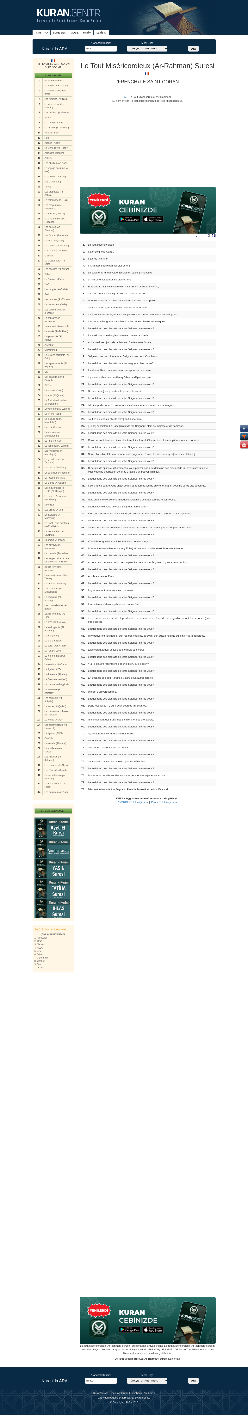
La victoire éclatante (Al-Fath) (57, 357)
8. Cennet (39, 961)
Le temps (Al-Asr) (54, 719)
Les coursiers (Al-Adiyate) (54, 700)
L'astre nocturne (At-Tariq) (55, 615)
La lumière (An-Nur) (55, 213)
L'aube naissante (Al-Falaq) (55, 785)
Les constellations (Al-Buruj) (56, 607)
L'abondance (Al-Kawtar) (53, 750)
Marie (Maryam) (53, 181)
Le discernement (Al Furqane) (55, 220)
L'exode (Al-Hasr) (54, 427)
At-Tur (48, 385)
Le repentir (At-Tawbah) (57, 127)
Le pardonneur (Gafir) (56, 304)
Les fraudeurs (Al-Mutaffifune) (54, 590)
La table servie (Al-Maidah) (54, 106)
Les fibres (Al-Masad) (56, 770)
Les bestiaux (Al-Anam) (57, 112)
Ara (193, 48)
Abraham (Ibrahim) (54, 153)
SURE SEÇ (59, 32)
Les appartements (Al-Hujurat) (56, 365)
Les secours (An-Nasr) (56, 765)
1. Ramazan (40, 937)
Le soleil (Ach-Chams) (56, 645)
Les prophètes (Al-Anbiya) (54, 193)
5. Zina (38, 951)
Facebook (136, 1393)
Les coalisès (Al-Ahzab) (57, 269)
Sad (47, 294)
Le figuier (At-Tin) (53, 669)
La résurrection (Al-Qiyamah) (54, 533)
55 (125, 96)
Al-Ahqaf (49, 345)
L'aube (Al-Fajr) (52, 635)
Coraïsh (49, 738)
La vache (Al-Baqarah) (56, 85)
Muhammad (51, 350)
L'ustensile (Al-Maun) (55, 743)
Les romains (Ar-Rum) (56, 250)
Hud (47, 138)
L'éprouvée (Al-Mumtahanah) (52, 434)
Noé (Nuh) (50, 504)
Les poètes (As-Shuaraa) (53, 229)
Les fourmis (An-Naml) (56, 235)
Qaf (46, 372)
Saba (47, 274)
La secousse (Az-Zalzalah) (54, 691)
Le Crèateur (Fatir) (54, 279)
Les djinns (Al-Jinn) (54, 509)
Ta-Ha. (48, 186)
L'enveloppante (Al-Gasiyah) (55, 629)
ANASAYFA (41, 32)
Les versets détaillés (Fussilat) (55, 311)
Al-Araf (48, 117)
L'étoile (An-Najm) (54, 390)
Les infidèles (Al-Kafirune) (53, 758)
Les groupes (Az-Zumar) (57, 299)
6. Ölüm (38, 954)
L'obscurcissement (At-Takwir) (56, 577)
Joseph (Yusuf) (52, 143)
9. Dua (37, 964)
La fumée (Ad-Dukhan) (56, 331)
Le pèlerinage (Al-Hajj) (56, 200)
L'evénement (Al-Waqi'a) (57, 408)
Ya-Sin (48, 284)
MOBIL (74, 32)
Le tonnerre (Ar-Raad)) (56, 148)
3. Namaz (39, 944)
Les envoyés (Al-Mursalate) (53, 547)
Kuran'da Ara (100, 1393)
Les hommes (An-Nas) (56, 792)
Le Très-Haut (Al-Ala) (55, 622)
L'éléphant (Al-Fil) (54, 733)
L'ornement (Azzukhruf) (57, 326)
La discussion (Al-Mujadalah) (54, 421)
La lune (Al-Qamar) (54, 395)
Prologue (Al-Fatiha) (55, 80)
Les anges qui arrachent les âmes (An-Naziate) (57, 560)
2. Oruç (38, 941)
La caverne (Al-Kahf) (55, 176)
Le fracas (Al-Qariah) (55, 706)
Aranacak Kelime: (101, 42)
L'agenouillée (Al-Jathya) (53, 338)
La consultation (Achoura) (52, 320)
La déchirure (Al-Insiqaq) (53, 599)
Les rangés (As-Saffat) (56, 289)
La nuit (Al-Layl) (53, 650)
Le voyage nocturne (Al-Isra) (57, 170)
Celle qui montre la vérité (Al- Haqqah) (54, 490)
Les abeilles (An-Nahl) (56, 163)
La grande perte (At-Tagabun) (55, 461)
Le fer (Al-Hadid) (53, 414)
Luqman (49, 255)
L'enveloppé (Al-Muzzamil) (53, 516)
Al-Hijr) (48, 158)
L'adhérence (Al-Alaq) (56, 674)
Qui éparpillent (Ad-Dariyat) (55, 379)
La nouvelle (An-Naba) (56, 553)
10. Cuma (39, 967)
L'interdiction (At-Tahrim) (57, 472)
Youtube (148, 1393)
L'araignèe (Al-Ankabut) (57, 245)
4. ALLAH (39, 947)
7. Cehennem (41, 957)
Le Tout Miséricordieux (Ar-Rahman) (56, 402)
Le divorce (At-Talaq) (55, 467)
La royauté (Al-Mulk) (55, 477)
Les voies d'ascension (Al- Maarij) (56, 498)
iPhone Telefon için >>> (164, 802)
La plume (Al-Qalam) (55, 482)
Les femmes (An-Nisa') (56, 99)
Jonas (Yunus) (52, 132)
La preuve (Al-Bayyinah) (57, 684)
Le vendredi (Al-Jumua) (57, 445)
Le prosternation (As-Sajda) (55, 262)
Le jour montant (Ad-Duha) (55, 657)
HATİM (87, 32)
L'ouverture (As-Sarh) (56, 664)
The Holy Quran (119, 1393)
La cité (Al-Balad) (53, 640)
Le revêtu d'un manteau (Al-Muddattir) (57, 525)
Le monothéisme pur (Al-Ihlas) (55, 777)
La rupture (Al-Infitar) (55, 583)
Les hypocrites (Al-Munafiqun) (54, 453)
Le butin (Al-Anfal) (54, 122)
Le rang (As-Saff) (53, 440)
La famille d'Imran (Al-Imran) (56, 92)
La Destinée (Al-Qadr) (56, 679)
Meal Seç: (147, 42)
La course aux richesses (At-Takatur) (57, 713)
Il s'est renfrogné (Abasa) (53, 569)
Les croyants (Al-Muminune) (53, 207)
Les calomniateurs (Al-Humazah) (56, 727)
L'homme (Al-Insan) (55, 540)
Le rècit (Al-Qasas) (54, 240)
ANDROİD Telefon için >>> (133, 802)
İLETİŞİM (101, 32)
